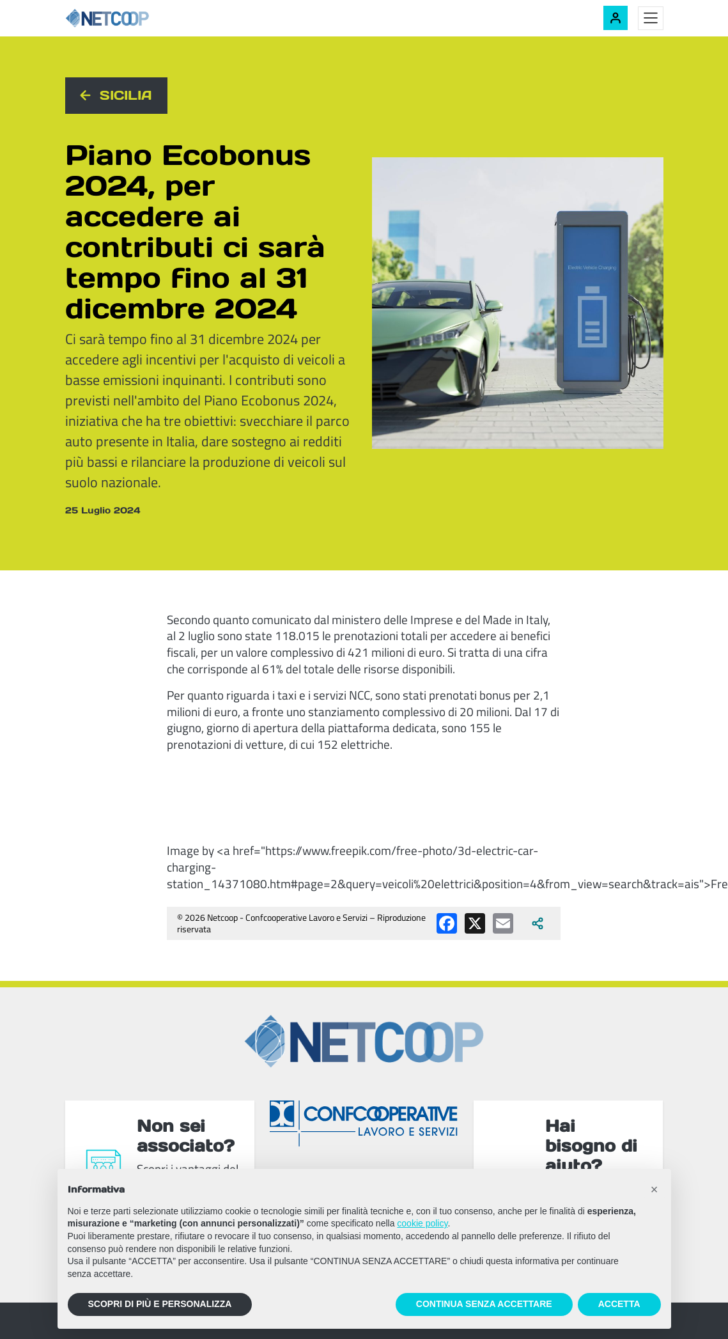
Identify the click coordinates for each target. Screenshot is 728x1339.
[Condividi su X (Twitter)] (474, 923)
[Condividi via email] (503, 923)
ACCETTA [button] (619, 1304)
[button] (654, 1189)
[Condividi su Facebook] (446, 923)
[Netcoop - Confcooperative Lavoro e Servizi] (135, 18)
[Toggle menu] (650, 18)
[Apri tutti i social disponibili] (537, 923)
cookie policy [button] (422, 1223)
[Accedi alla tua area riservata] (615, 18)
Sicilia (126, 95)
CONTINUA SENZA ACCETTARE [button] (484, 1304)
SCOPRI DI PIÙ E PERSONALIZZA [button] (160, 1304)
